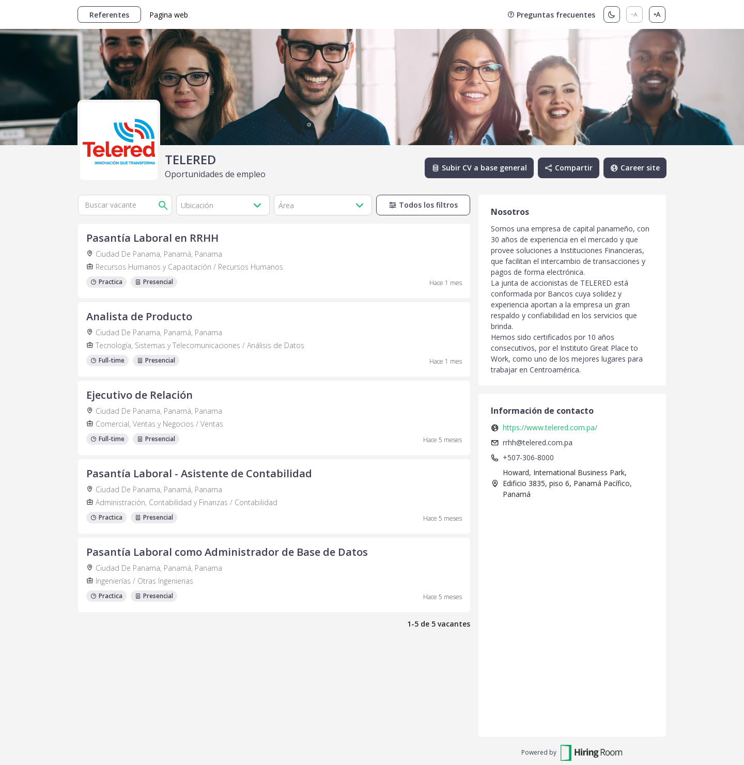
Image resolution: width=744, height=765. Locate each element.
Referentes (109, 15)
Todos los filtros (423, 205)
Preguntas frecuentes (551, 15)
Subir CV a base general (479, 168)
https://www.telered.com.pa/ (550, 427)
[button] (223, 205)
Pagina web (168, 15)
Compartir (569, 168)
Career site (635, 168)
